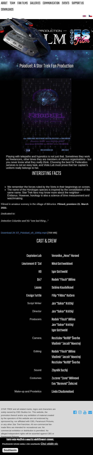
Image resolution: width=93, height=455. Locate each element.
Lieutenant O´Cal (31, 263)
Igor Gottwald (60, 271)
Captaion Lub (34, 256)
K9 (40, 271)
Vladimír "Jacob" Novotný (66, 343)
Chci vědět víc (49, 444)
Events (65, 3)
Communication (51, 3)
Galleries (35, 3)
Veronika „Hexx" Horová (65, 256)
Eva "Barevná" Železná (64, 383)
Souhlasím (10, 450)
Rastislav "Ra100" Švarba (66, 338)
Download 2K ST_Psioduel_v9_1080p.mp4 (24, 232)
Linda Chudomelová (63, 391)
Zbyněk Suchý (60, 370)
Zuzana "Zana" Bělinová (65, 378)
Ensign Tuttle (33, 295)
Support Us (78, 3)
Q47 (39, 279)
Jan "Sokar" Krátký (62, 303)
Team (12, 3)
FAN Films (22, 3)
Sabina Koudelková (62, 287)
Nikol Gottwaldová (62, 263)
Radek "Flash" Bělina (63, 279)
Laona (38, 287)
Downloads (7, 9)
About (4, 3)
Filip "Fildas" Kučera (63, 295)
